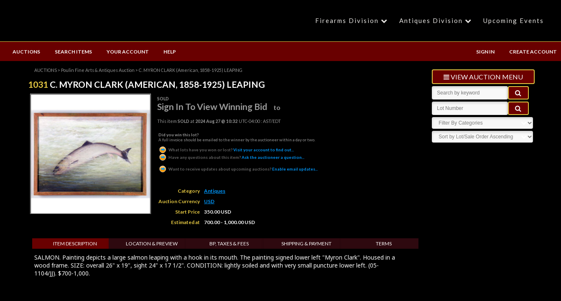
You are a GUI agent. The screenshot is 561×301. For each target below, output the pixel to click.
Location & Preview (152, 243)
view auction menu (483, 77)
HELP (169, 51)
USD (209, 201)
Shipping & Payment (306, 243)
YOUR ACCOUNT (128, 51)
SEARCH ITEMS (73, 51)
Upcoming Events (513, 20)
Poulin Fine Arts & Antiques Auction (98, 70)
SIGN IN (485, 51)
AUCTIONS (26, 51)
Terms (384, 243)
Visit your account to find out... (226, 149)
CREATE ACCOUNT (533, 51)
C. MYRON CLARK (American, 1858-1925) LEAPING (190, 70)
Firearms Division (352, 20)
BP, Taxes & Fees (229, 243)
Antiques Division (436, 20)
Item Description (75, 243)
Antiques (214, 191)
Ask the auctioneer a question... (231, 157)
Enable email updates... (238, 168)
